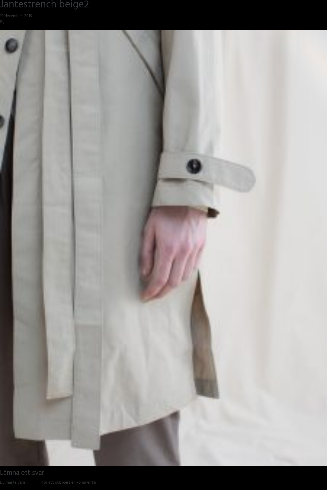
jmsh (9, 22)
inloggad (33, 483)
